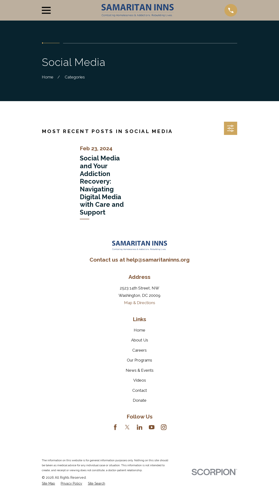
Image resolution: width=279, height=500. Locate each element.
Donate (139, 400)
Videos (139, 380)
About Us (139, 340)
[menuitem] (48, 483)
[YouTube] (152, 427)
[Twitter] (127, 427)
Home (139, 330)
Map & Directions (139, 302)
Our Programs (139, 360)
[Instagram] (164, 427)
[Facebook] (115, 427)
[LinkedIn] (139, 427)
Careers (139, 350)
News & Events (140, 370)
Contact (139, 390)
